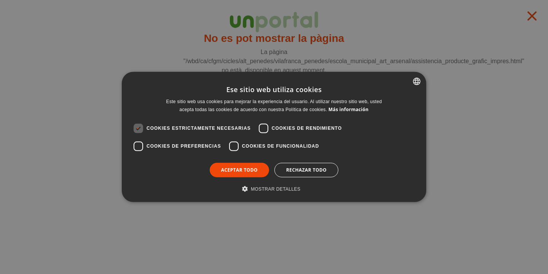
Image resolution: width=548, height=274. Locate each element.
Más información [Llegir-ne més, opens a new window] (348, 109)
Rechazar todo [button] (306, 170)
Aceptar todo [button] (239, 170)
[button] (274, 189)
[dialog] (274, 137)
